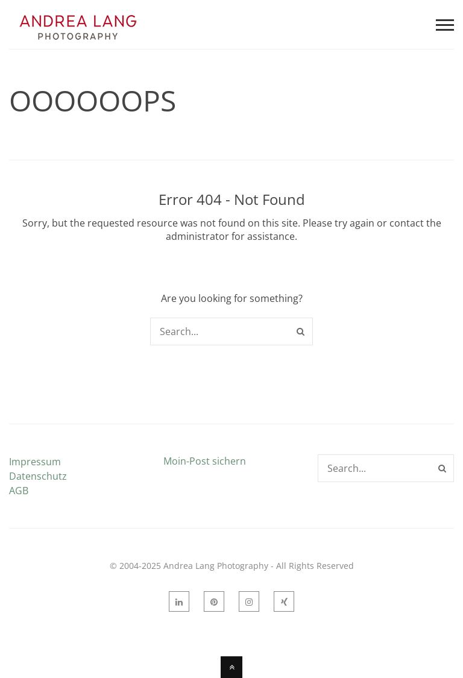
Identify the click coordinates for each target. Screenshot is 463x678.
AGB (18, 490)
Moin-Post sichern (204, 461)
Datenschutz (38, 476)
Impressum (35, 461)
